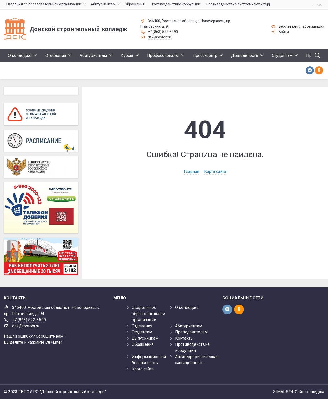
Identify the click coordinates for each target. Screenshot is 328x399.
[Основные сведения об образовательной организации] (41, 114)
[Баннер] (41, 256)
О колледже (187, 307)
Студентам (142, 332)
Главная (191, 171)
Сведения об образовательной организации (148, 313)
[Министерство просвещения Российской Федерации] (41, 167)
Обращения (142, 344)
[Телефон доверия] (41, 207)
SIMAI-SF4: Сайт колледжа (298, 391)
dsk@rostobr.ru (160, 37)
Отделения (142, 325)
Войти (284, 32)
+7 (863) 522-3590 (163, 32)
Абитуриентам (188, 325)
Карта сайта (215, 171)
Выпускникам (145, 338)
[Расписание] (41, 141)
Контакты (184, 338)
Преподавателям (191, 332)
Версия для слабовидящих (301, 26)
